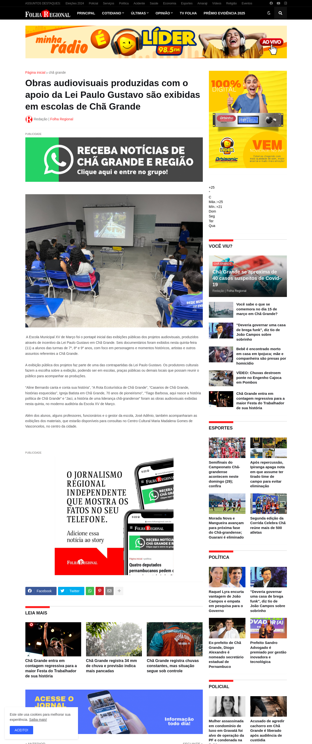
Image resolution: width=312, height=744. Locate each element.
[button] (268, 13)
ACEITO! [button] (21, 730)
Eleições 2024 (75, 3)
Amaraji (202, 3)
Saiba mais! (38, 720)
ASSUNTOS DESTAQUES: (43, 3)
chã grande (57, 72)
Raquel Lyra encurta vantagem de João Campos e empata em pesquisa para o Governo (226, 601)
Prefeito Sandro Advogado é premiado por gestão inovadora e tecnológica (268, 652)
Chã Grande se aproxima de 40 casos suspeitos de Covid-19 (247, 278)
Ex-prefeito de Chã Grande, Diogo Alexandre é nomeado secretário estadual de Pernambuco (226, 655)
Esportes (187, 3)
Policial (93, 3)
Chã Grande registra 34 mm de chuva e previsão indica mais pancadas (111, 666)
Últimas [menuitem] (138, 13)
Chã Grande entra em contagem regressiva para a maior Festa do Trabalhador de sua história (51, 668)
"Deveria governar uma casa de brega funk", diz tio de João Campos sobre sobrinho (261, 332)
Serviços (108, 3)
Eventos (247, 3)
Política (124, 3)
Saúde (154, 3)
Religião (231, 3)
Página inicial (35, 72)
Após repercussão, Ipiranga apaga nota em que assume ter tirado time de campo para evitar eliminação (267, 474)
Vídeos (216, 3)
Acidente (139, 3)
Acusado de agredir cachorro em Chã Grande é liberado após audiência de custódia (267, 730)
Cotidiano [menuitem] (111, 13)
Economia (169, 3)
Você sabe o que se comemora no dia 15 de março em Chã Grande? (257, 309)
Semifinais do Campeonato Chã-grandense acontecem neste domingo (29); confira (224, 474)
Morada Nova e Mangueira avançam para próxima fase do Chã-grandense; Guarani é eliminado (226, 527)
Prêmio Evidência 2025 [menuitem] (224, 13)
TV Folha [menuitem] (188, 13)
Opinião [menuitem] (163, 13)
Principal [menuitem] (86, 13)
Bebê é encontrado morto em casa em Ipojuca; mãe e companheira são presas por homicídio (261, 356)
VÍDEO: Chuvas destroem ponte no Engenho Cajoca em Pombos (259, 377)
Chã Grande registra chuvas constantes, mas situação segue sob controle (173, 666)
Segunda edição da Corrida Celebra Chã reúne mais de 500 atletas (268, 525)
